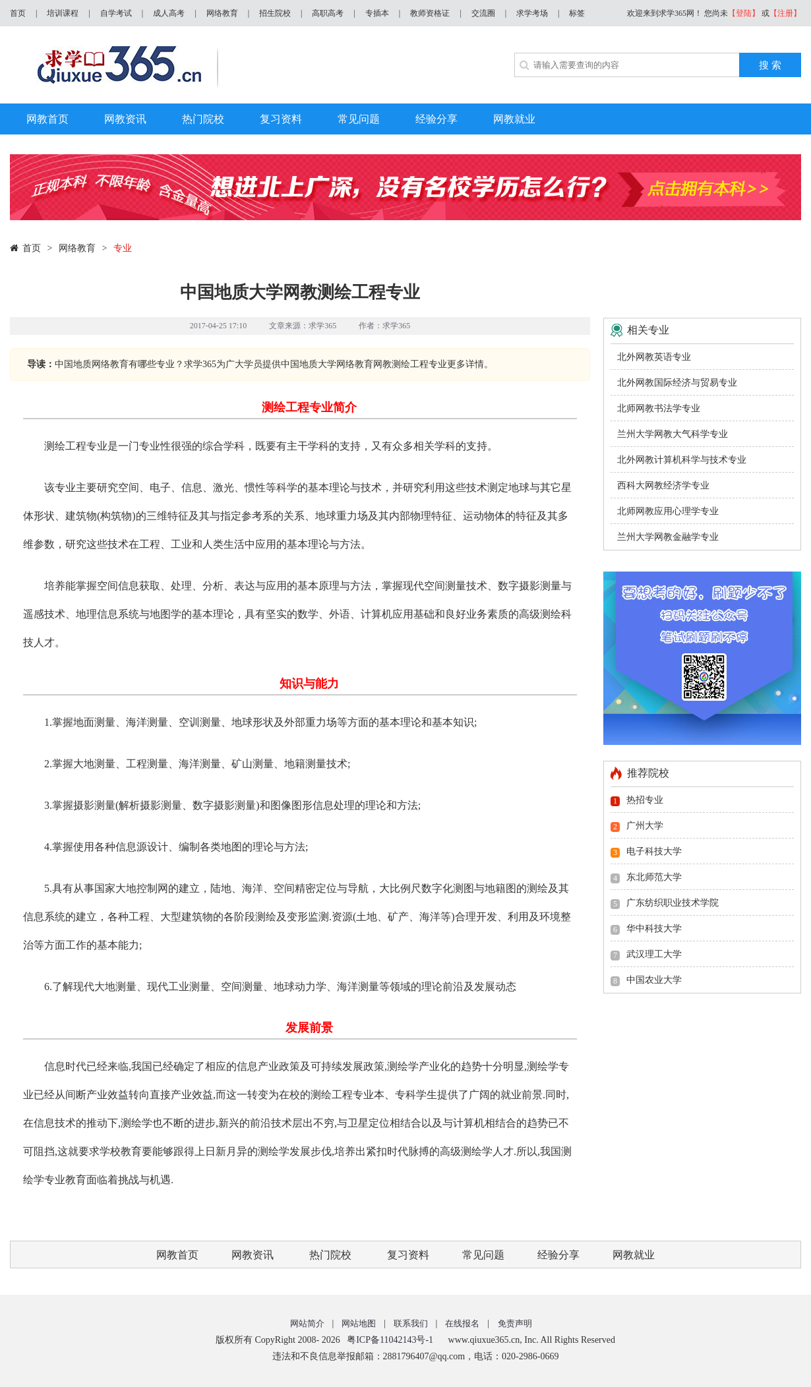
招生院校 (275, 13)
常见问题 (483, 1254)
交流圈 (483, 13)
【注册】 (785, 13)
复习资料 (408, 1254)
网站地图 (359, 1323)
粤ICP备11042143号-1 (390, 1340)
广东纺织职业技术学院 (672, 903)
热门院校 (330, 1254)
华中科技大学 (654, 928)
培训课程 (62, 13)
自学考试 (116, 13)
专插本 (377, 13)
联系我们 (411, 1323)
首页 (18, 13)
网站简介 (307, 1323)
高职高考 (328, 13)
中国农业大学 (654, 980)
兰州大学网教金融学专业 (668, 537)
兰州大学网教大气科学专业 (672, 434)
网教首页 (177, 1254)
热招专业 (644, 800)
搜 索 (770, 65)
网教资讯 (252, 1254)
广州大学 (644, 826)
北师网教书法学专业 (658, 408)
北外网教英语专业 (654, 357)
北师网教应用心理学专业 (668, 511)
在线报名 (462, 1323)
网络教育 (222, 13)
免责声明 (515, 1323)
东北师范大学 (654, 877)
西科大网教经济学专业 (663, 485)
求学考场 (532, 13)
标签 (577, 13)
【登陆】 (744, 13)
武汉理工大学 (654, 954)
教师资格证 (430, 13)
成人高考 (169, 13)
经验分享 (558, 1254)
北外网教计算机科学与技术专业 (681, 460)
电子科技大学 (654, 851)
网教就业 (634, 1254)
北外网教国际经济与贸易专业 (677, 383)
